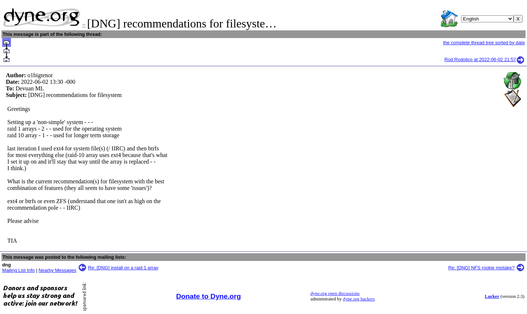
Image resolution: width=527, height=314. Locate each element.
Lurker (492, 296)
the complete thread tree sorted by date (484, 42)
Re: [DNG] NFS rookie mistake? (481, 267)
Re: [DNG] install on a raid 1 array (123, 267)
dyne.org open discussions (334, 293)
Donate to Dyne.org (208, 296)
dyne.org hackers (359, 299)
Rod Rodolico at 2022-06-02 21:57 (484, 59)
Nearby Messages (57, 270)
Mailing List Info (18, 270)
